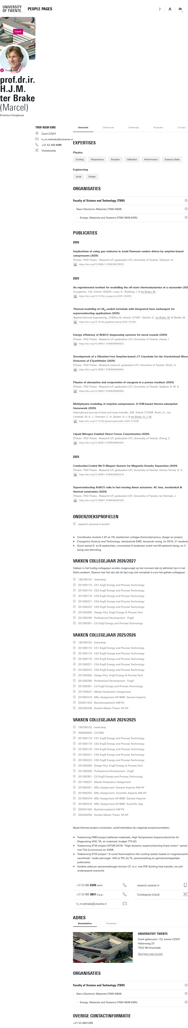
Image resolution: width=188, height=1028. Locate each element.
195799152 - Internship (92, 579)
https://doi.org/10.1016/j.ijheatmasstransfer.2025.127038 (109, 421)
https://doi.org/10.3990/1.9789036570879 (101, 264)
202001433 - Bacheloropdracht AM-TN (101, 702)
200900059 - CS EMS (91, 732)
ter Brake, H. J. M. (141, 416)
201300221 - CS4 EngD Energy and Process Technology (111, 601)
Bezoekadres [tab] (85, 923)
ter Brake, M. (148, 291)
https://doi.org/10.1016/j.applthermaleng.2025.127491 (107, 322)
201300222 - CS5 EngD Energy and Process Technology (111, 606)
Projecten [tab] (158, 127)
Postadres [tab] (111, 923)
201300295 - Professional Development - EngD (106, 617)
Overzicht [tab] (83, 127)
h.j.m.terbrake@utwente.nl (57, 139)
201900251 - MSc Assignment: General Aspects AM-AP (111, 787)
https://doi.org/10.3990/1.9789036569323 (101, 343)
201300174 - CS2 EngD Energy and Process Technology (111, 590)
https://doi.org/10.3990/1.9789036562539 (101, 500)
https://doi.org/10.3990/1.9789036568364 (101, 391)
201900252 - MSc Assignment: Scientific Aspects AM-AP (112, 793)
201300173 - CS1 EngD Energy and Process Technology (111, 585)
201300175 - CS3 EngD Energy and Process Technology (111, 596)
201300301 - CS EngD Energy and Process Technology (110, 623)
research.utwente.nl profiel (94, 524)
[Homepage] (40, 9)
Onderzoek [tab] (108, 127)
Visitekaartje (49, 150)
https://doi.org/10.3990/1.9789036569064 (101, 369)
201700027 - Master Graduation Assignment (104, 691)
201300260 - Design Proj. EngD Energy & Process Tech (110, 612)
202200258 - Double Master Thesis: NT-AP (103, 708)
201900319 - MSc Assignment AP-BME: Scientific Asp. (111, 804)
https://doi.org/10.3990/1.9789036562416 (101, 474)
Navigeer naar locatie (150, 953)
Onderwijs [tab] (134, 127)
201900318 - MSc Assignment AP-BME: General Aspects (112, 697)
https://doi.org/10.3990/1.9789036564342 (101, 442)
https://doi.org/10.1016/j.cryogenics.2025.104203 (105, 296)
